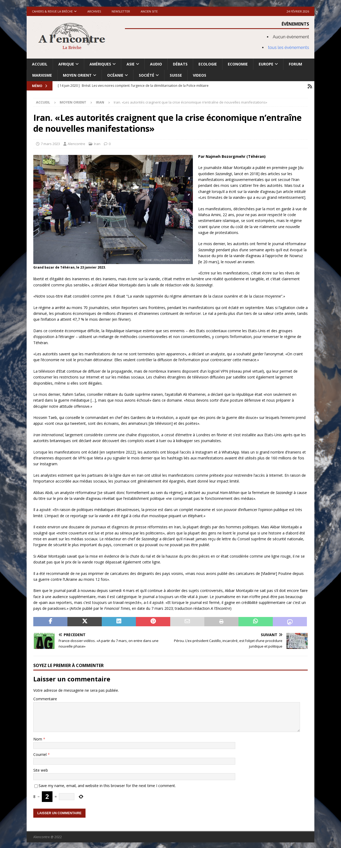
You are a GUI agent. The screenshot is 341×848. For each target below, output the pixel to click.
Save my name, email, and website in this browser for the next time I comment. (107, 784)
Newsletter (121, 11)
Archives (94, 11)
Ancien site (149, 11)
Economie (238, 64)
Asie (131, 64)
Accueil (39, 64)
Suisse (176, 75)
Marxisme (42, 75)
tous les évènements (288, 47)
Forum (295, 64)
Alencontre (76, 143)
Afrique (66, 64)
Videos (199, 75)
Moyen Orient (77, 75)
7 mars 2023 (50, 143)
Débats (180, 64)
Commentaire (45, 698)
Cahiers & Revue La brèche (52, 11)
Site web (40, 769)
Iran (97, 143)
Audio (156, 64)
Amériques (100, 64)
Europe (266, 64)
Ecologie (207, 64)
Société (146, 75)
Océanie (115, 75)
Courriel (40, 753)
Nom (38, 738)
